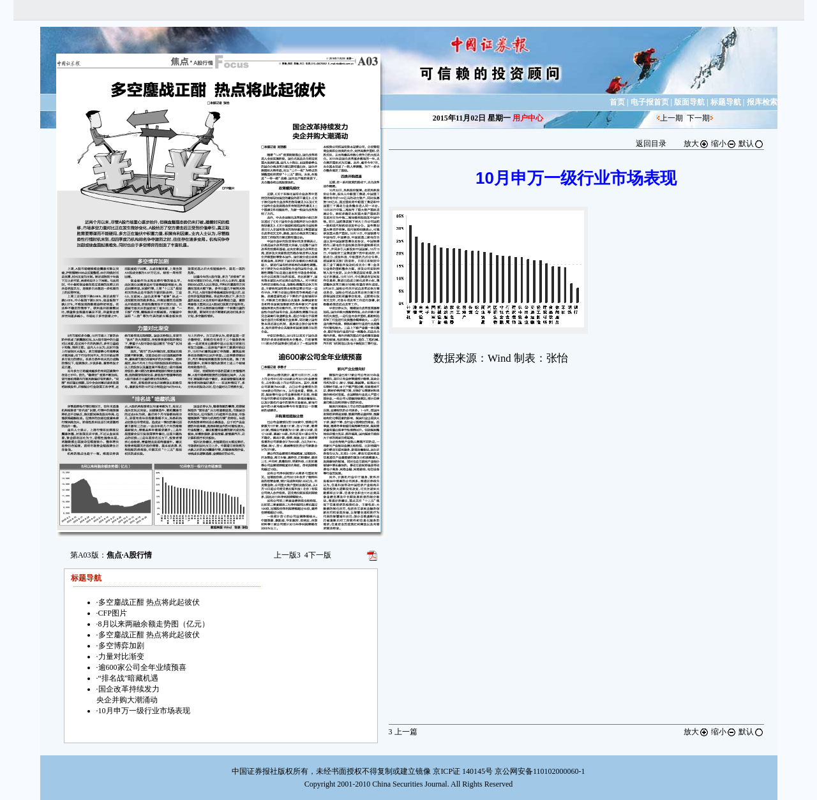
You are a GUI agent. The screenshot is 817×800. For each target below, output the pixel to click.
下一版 (317, 555)
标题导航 (725, 102)
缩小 (724, 143)
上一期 (671, 118)
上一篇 (403, 731)
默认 (751, 143)
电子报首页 (650, 102)
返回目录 (651, 143)
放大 (696, 143)
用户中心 (528, 118)
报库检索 (762, 102)
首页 (617, 102)
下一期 (698, 118)
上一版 (287, 555)
